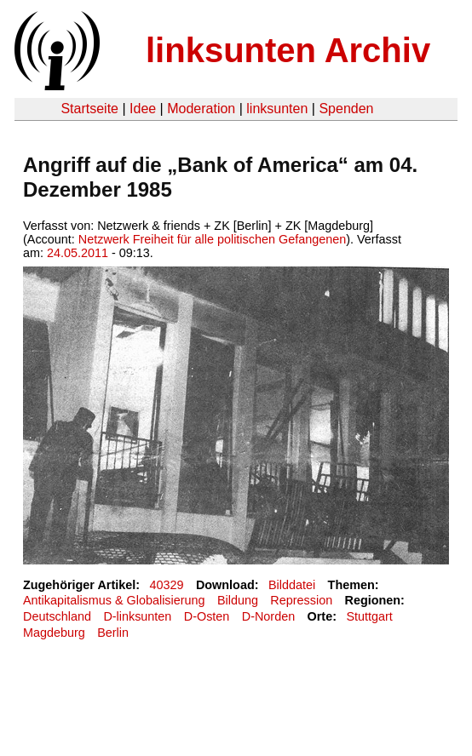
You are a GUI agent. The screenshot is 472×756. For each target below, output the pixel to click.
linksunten (277, 108)
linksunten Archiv (288, 50)
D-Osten (207, 616)
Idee (143, 108)
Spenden (346, 108)
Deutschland (57, 616)
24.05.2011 (77, 253)
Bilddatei (291, 585)
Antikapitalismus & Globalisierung (114, 600)
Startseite (89, 108)
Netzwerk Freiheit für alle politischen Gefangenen (212, 239)
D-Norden (268, 616)
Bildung (237, 600)
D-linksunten (137, 616)
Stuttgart (369, 616)
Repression (301, 600)
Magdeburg (54, 632)
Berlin (113, 632)
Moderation (201, 108)
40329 (167, 585)
